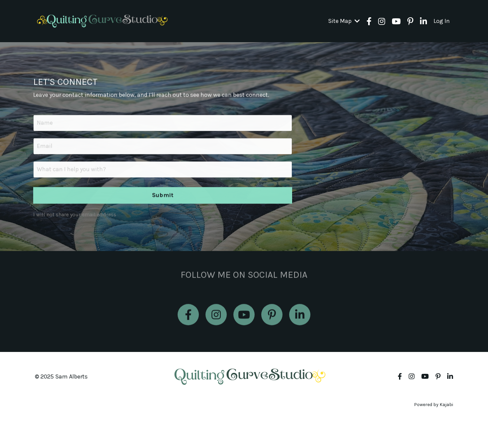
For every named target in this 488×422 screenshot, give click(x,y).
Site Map (344, 21)
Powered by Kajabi (433, 404)
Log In (442, 21)
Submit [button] (163, 196)
